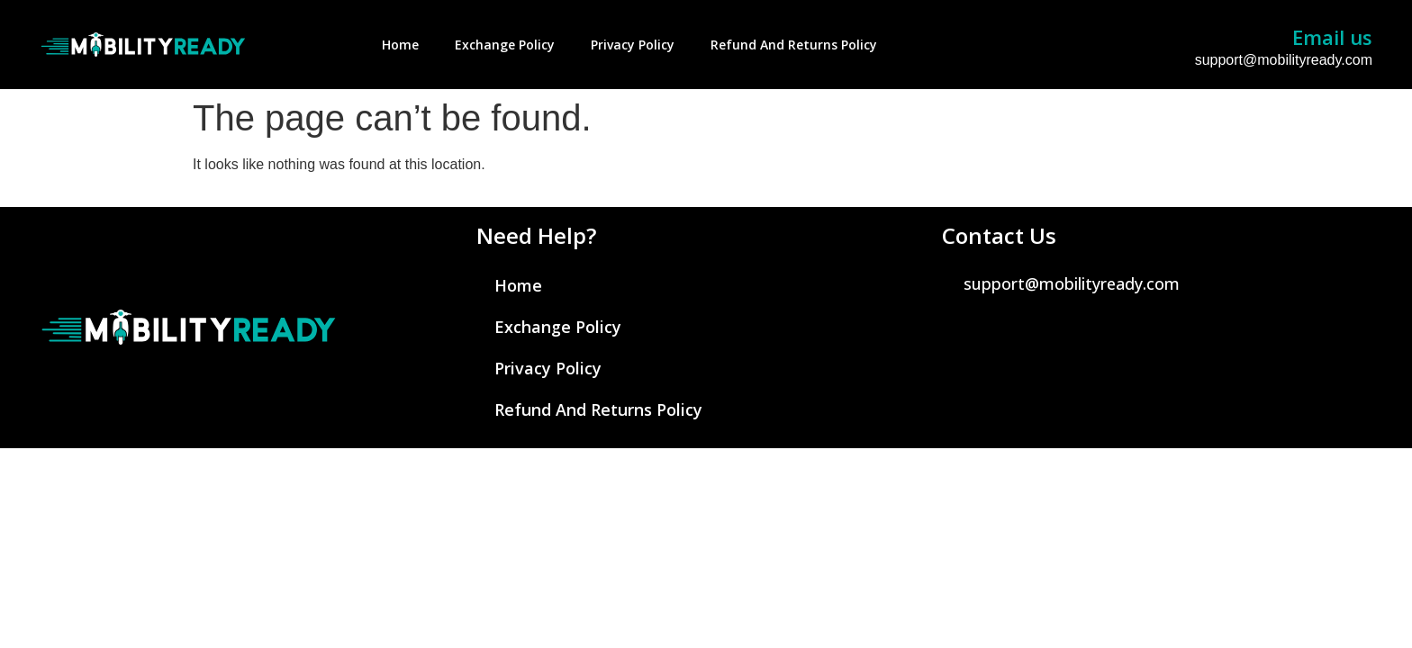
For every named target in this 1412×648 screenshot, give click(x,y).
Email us (1332, 36)
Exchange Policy (505, 44)
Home (400, 44)
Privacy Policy (632, 44)
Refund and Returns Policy (794, 44)
